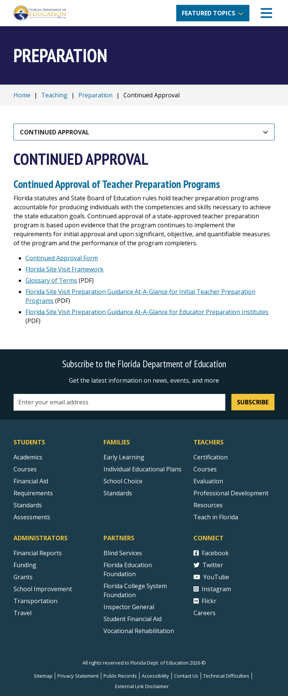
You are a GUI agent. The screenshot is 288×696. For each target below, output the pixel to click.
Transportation (35, 601)
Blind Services (123, 553)
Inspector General (129, 607)
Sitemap (43, 675)
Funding (25, 565)
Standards (118, 493)
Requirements (33, 493)
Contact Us (186, 675)
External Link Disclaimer (142, 686)
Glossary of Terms (51, 280)
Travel (23, 613)
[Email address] (119, 402)
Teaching (54, 95)
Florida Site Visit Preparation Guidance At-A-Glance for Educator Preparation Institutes (147, 312)
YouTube (211, 577)
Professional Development (231, 493)
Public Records (120, 675)
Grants (23, 577)
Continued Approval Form (62, 258)
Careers (205, 613)
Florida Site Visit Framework (65, 269)
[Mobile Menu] (266, 13)
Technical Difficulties (226, 675)
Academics (28, 457)
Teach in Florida (216, 517)
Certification (211, 457)
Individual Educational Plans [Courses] (143, 469)
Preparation (95, 95)
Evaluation (208, 481)
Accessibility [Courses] (155, 675)
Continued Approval (54, 132)
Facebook (211, 553)
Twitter (208, 565)
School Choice (123, 481)
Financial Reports (38, 553)
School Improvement (43, 589)
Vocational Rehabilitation (139, 631)
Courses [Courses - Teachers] (205, 469)
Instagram (212, 589)
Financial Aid (31, 481)
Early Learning (124, 457)
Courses (25, 469)
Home (22, 95)
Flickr (205, 601)
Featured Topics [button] (208, 13)
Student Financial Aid (133, 619)
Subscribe (252, 402)
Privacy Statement (78, 675)
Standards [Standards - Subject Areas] (28, 505)
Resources (208, 505)
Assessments (32, 517)
